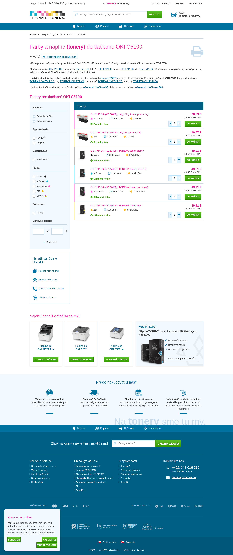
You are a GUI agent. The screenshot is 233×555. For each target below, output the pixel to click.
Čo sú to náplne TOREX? (182, 358)
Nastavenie (49, 539)
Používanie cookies (130, 469)
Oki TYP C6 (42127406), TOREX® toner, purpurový (119, 187)
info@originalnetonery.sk (184, 477)
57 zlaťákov (135, 155)
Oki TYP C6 (55, 69)
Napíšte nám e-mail (45, 279)
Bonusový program (40, 477)
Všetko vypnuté (46, 544)
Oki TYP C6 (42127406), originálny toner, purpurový (119, 114)
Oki (61, 35)
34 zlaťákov (137, 173)
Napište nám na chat (46, 270)
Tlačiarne (126, 26)
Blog (78, 485)
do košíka (193, 123)
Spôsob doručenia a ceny (43, 465)
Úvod (34, 35)
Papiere (101, 26)
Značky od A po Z (39, 473)
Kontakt (180, 3)
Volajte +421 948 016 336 (48, 288)
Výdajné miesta (39, 469)
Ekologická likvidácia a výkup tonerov (94, 477)
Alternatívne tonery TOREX (90, 473)
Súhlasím (14, 539)
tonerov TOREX (109, 78)
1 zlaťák (137, 118)
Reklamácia (37, 481)
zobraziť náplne (45, 359)
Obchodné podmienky (131, 473)
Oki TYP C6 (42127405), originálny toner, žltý (115, 132)
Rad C (69, 35)
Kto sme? (125, 465)
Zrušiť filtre (50, 242)
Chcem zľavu (168, 443)
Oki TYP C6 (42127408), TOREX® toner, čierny (117, 150)
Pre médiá (125, 477)
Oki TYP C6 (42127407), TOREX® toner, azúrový (118, 169)
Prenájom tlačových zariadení (90, 481)
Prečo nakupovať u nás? (88, 465)
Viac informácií (46, 532)
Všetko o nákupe (161, 3)
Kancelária (153, 26)
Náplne (77, 26)
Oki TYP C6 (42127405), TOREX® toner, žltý (115, 205)
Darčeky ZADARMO (86, 469)
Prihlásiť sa (195, 3)
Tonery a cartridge (48, 35)
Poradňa (80, 489)
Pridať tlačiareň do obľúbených (59, 56)
